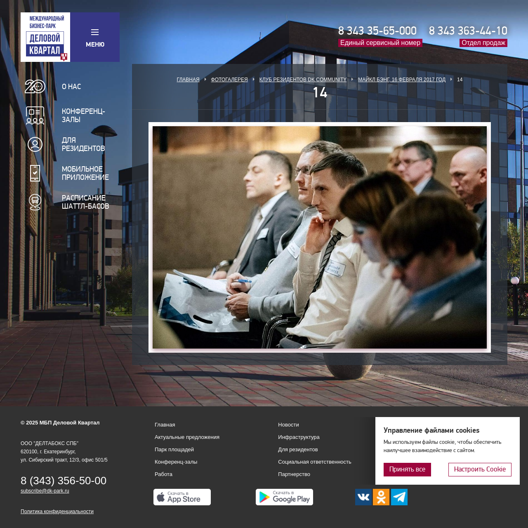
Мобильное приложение (85, 173)
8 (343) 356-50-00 (63, 480)
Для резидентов (83, 144)
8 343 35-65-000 (377, 31)
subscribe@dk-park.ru (45, 491)
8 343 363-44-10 (468, 31)
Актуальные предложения (187, 437)
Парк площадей (174, 449)
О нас (71, 86)
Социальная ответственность (314, 462)
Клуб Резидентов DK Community (303, 79)
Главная (188, 79)
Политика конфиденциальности (57, 511)
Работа (163, 474)
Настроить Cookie (480, 469)
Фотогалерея (229, 79)
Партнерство (294, 474)
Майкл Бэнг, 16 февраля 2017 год (402, 79)
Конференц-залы (83, 115)
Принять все (407, 469)
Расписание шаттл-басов (85, 202)
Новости (288, 425)
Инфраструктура (298, 437)
